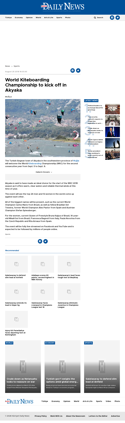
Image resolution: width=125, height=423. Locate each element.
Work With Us (56, 416)
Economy (19, 17)
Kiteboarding (34, 164)
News (7, 66)
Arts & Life (48, 17)
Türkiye (8, 17)
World (38, 17)
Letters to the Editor (98, 416)
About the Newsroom (75, 416)
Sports (59, 17)
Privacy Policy (41, 416)
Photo (67, 17)
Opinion (29, 17)
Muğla (76, 161)
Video (108, 401)
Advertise (115, 416)
